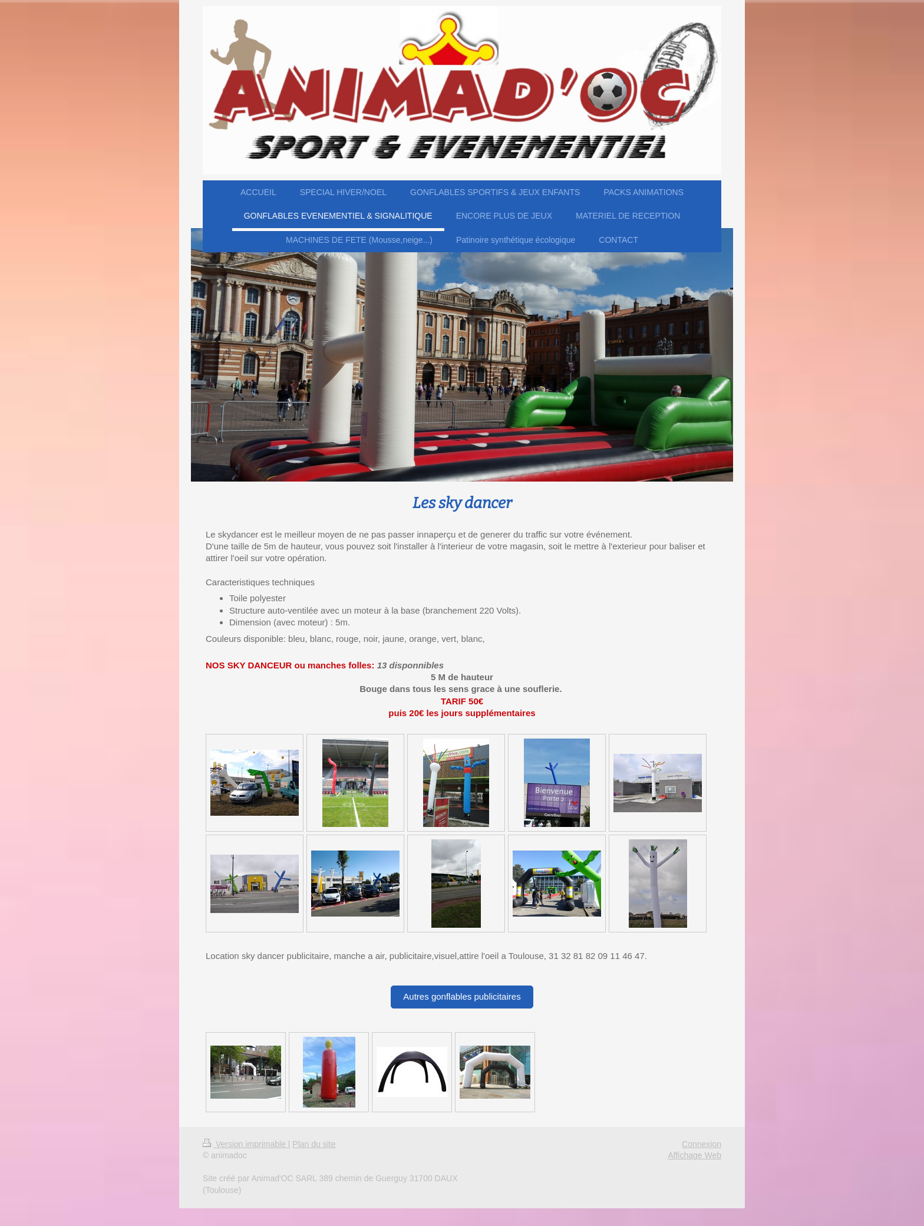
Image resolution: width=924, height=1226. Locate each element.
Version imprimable (245, 1144)
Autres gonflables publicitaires (461, 996)
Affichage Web (694, 1155)
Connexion (701, 1144)
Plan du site (313, 1144)
